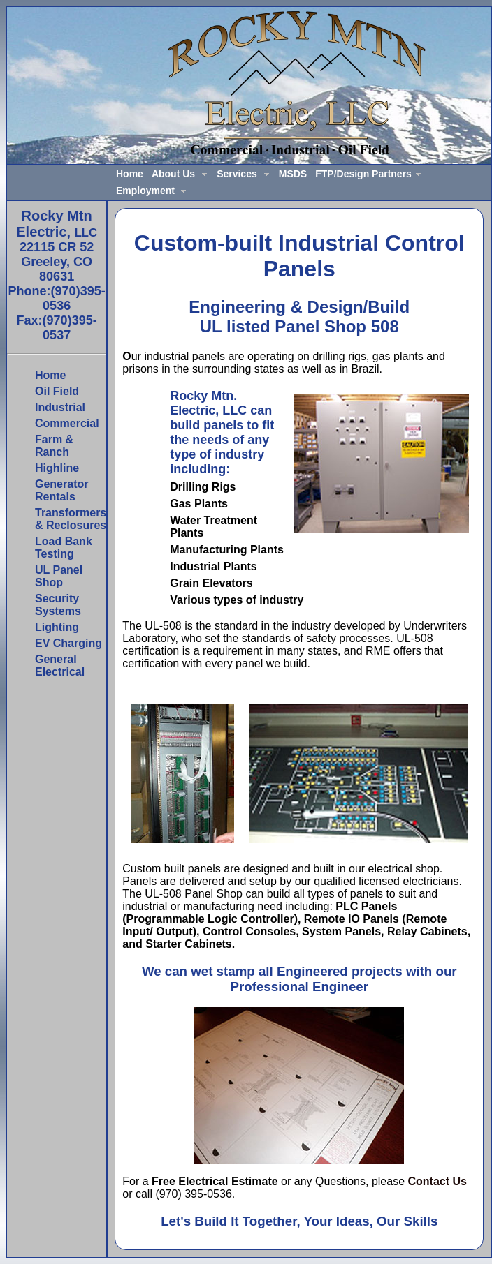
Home (129, 173)
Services (237, 173)
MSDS (293, 173)
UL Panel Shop (58, 576)
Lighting (57, 627)
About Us (173, 173)
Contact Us (437, 1181)
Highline (57, 468)
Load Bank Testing (63, 547)
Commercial (67, 423)
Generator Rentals (61, 490)
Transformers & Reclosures (70, 519)
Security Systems (58, 605)
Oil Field (57, 391)
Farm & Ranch (54, 445)
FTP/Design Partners (363, 173)
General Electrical (60, 665)
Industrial (60, 407)
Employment (145, 190)
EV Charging (68, 643)
